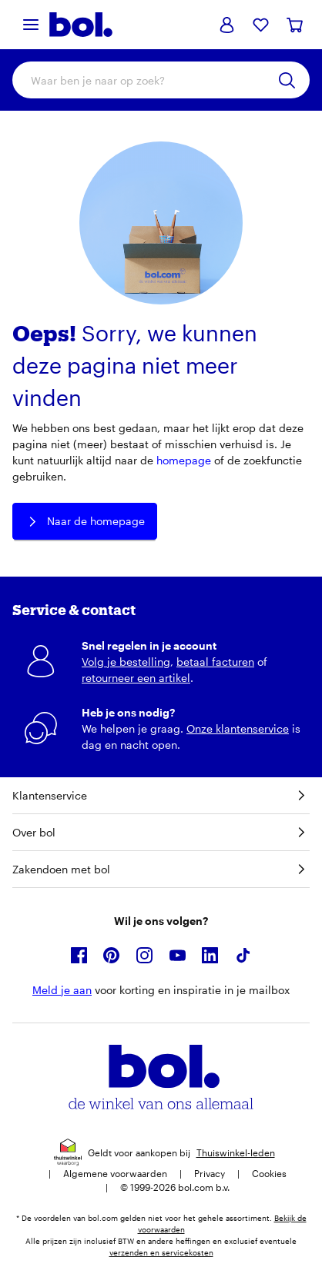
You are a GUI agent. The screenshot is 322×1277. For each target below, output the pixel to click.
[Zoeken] (287, 80)
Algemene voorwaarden (115, 1173)
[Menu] (30, 24)
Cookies (269, 1173)
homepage (183, 460)
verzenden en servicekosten (161, 1252)
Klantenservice (161, 795)
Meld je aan (62, 989)
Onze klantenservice (237, 728)
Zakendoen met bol (161, 869)
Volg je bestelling (126, 661)
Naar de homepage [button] (85, 522)
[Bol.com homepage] (80, 24)
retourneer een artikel (136, 677)
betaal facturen (215, 661)
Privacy (209, 1173)
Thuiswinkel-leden (235, 1152)
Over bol (161, 832)
